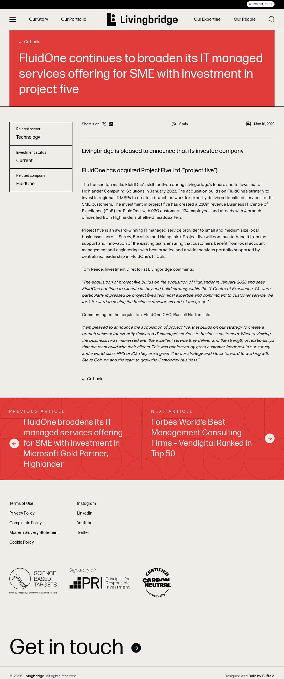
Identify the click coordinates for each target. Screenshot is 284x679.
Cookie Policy (21, 542)
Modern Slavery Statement (34, 532)
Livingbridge (33, 676)
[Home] (142, 19)
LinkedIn (84, 513)
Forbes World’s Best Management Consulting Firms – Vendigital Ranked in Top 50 (213, 438)
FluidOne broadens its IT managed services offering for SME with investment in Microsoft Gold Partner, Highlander (66, 443)
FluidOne (94, 170)
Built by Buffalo (262, 676)
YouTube (84, 523)
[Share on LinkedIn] (111, 124)
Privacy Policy (22, 513)
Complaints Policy (25, 523)
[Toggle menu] (12, 19)
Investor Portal (262, 4)
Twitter (83, 532)
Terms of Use (21, 503)
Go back (29, 42)
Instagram (86, 503)
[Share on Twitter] (104, 124)
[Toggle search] (272, 19)
